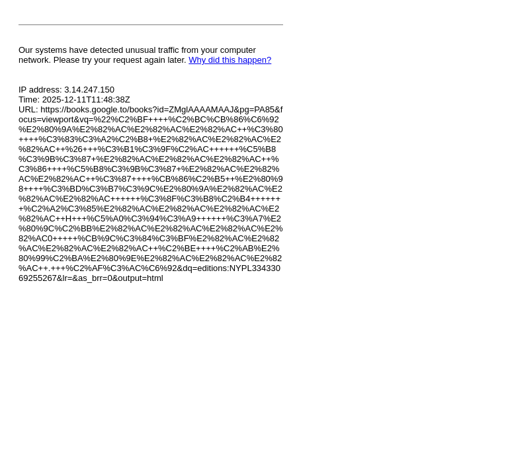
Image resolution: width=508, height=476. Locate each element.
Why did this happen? (230, 60)
